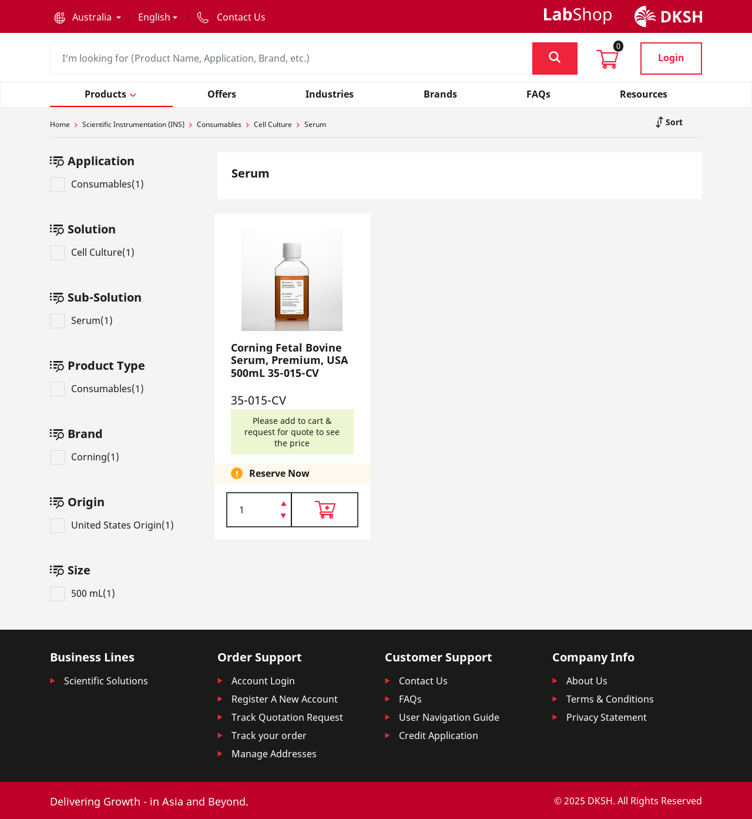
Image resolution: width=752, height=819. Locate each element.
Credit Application (438, 735)
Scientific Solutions (106, 680)
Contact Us (423, 680)
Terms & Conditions (610, 699)
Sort (673, 122)
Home (60, 124)
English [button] (154, 17)
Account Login (263, 680)
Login (671, 57)
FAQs (410, 699)
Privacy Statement (606, 717)
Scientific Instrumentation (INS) (133, 124)
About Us (586, 680)
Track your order (269, 735)
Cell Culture (273, 124)
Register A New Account (284, 699)
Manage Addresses (274, 753)
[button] (87, 17)
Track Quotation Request (287, 717)
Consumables (219, 124)
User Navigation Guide (449, 717)
